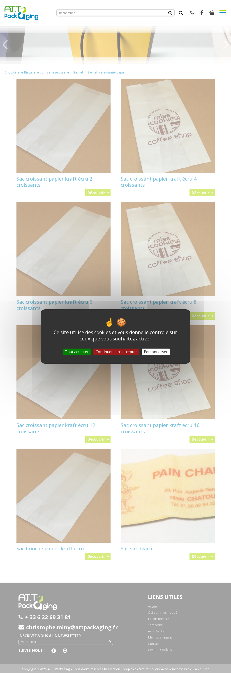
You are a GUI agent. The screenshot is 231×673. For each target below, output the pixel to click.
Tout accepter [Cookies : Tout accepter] (77, 351)
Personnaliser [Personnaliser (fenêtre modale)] (156, 351)
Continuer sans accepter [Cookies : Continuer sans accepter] (116, 351)
